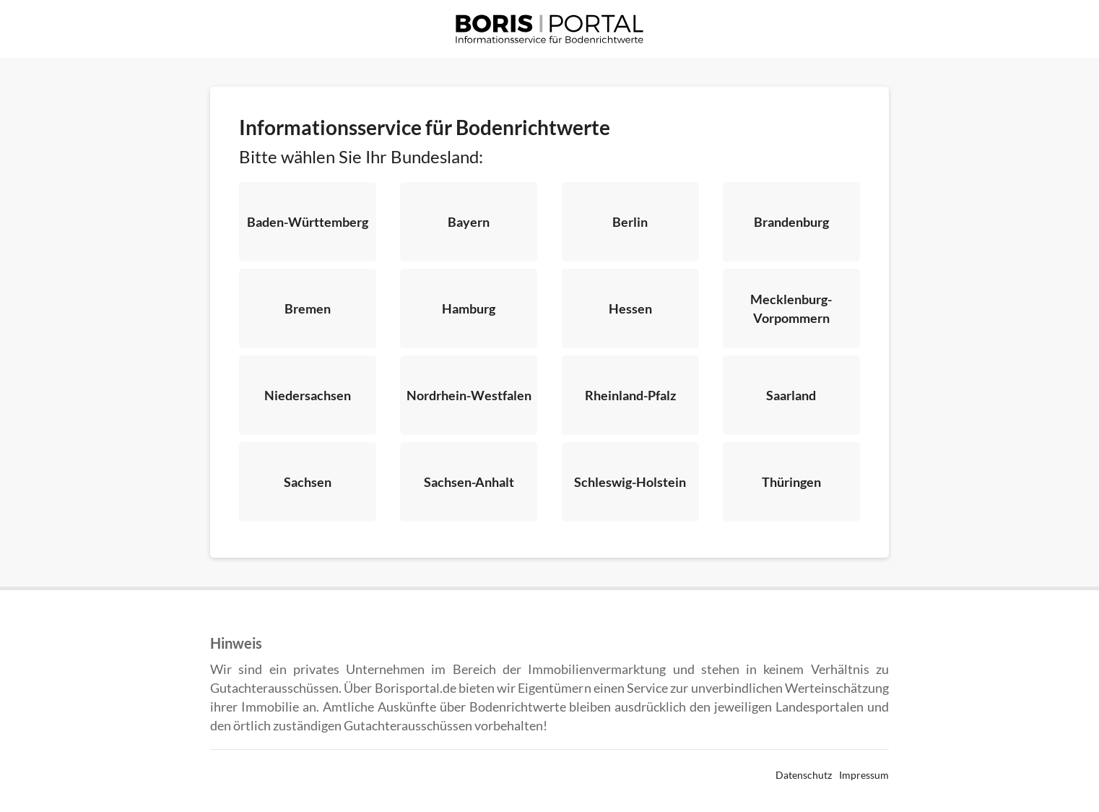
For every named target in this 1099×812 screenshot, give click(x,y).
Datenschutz (804, 775)
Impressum (864, 775)
